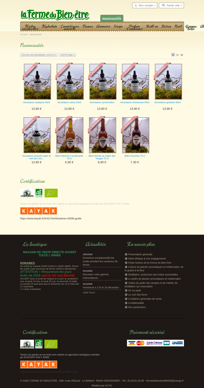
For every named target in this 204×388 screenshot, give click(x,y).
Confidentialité (136, 303)
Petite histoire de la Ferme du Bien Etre (150, 262)
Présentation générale (140, 254)
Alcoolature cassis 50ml (69, 102)
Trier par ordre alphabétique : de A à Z (38, 55)
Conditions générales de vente (145, 298)
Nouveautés (111, 18)
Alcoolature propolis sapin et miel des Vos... (36, 157)
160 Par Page (66, 55)
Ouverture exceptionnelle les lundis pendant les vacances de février (100, 261)
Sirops (118, 26)
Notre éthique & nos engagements (147, 258)
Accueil (23, 34)
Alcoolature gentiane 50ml (167, 102)
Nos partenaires (137, 307)
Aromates (103, 26)
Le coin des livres (137, 294)
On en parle (134, 290)
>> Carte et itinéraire (30, 289)
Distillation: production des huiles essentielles (153, 274)
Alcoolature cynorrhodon (102, 102)
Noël (178, 26)
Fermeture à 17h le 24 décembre (101, 287)
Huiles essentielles (30, 27)
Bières (166, 26)
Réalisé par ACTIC (102, 385)
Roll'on (152, 26)
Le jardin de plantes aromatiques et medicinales (154, 278)
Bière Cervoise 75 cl (135, 156)
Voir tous (88, 292)
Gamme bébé (191, 27)
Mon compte (146, 5)
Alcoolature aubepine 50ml (36, 102)
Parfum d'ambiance (134, 27)
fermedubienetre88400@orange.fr (165, 380)
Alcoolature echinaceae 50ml (134, 102)
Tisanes (87, 26)
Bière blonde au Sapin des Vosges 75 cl (102, 157)
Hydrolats (49, 26)
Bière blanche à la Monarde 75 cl (69, 157)
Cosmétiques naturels (70, 27)
